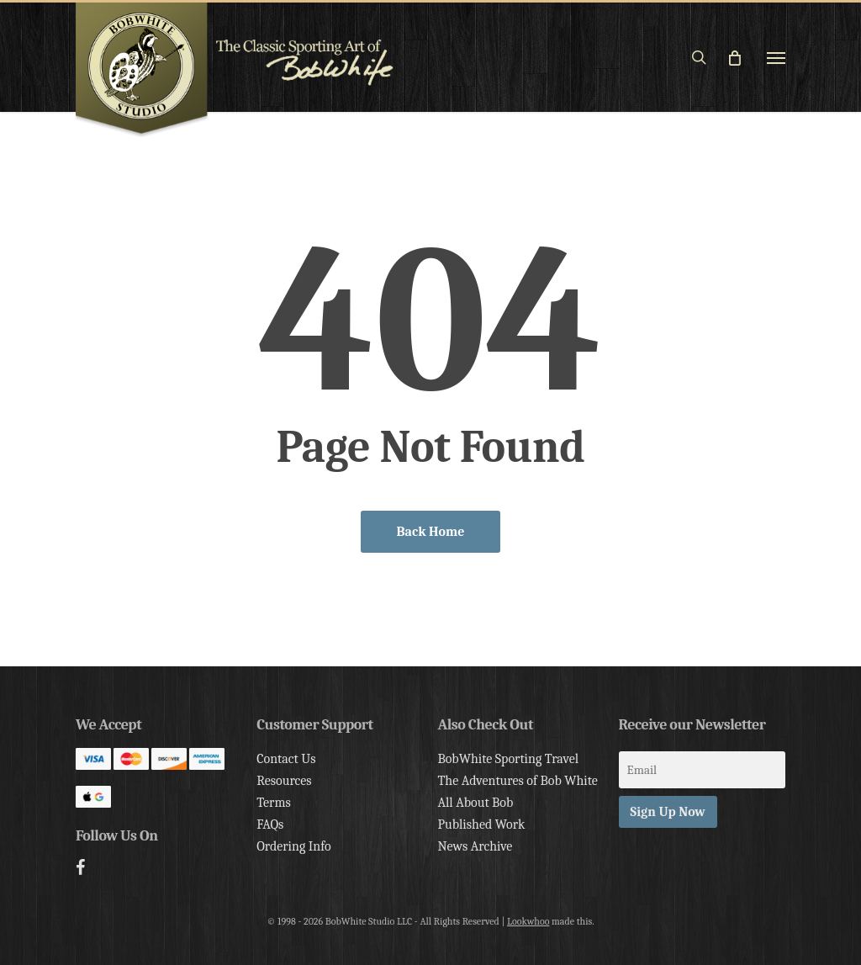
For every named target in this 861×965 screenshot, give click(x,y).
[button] (776, 57)
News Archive (474, 846)
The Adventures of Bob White (517, 780)
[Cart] (742, 57)
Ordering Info (293, 846)
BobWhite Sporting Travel (507, 758)
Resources (283, 780)
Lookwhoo (528, 921)
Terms (273, 802)
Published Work (481, 824)
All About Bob (475, 802)
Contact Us (285, 758)
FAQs (269, 824)
